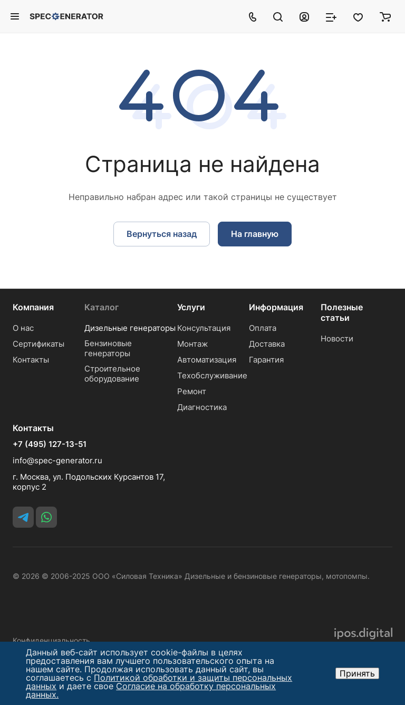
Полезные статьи (342, 312)
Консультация (203, 328)
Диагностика (202, 407)
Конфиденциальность (51, 640)
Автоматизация (206, 360)
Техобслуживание (212, 375)
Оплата (262, 328)
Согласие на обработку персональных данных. (151, 690)
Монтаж (192, 344)
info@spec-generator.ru (57, 460)
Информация (276, 307)
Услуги (191, 307)
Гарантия (266, 360)
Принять (357, 673)
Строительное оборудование (112, 374)
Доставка (267, 344)
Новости (337, 339)
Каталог (101, 307)
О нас (23, 328)
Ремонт (191, 391)
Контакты (31, 360)
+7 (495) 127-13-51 (49, 444)
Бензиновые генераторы (108, 348)
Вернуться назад (162, 233)
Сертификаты (38, 344)
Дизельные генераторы (130, 328)
